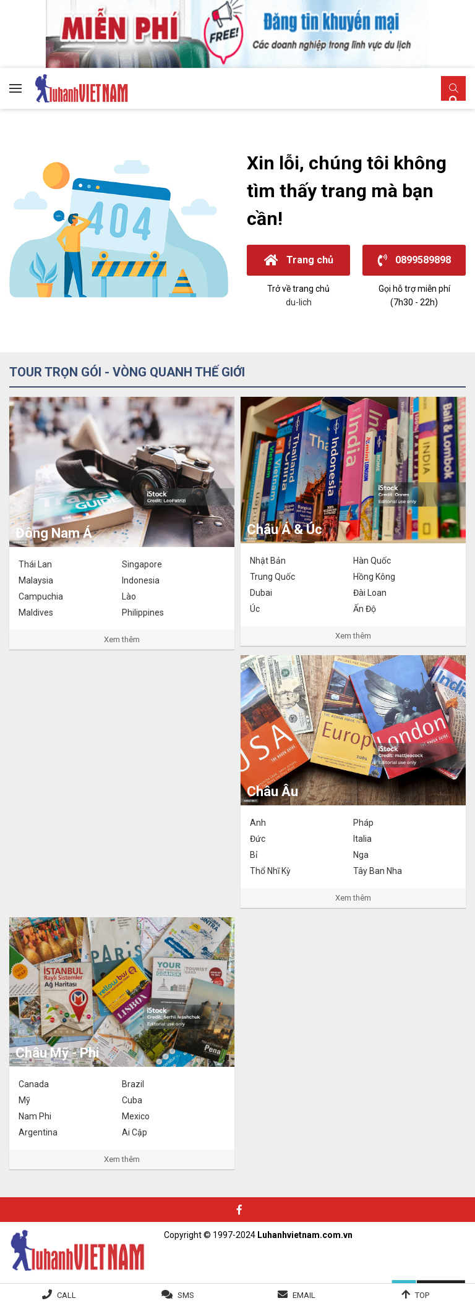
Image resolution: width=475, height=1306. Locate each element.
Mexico (136, 1116)
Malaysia (36, 580)
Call (66, 1295)
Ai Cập (134, 1132)
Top (422, 1295)
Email (304, 1295)
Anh (258, 823)
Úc (255, 609)
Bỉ (253, 855)
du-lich (299, 302)
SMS (186, 1295)
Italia (362, 839)
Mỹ (24, 1100)
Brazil (133, 1084)
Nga (361, 855)
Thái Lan (35, 564)
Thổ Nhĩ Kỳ (270, 871)
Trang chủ (298, 259)
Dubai (261, 593)
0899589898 (414, 259)
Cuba (132, 1100)
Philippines (143, 612)
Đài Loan (370, 593)
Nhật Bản (268, 561)
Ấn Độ (364, 609)
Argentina (38, 1132)
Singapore (142, 564)
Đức (257, 839)
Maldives (36, 612)
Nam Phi (35, 1116)
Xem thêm (122, 639)
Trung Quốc (272, 577)
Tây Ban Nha (377, 871)
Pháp (363, 823)
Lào (129, 596)
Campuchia (41, 596)
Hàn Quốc (372, 561)
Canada (34, 1084)
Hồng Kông (374, 577)
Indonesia (141, 580)
